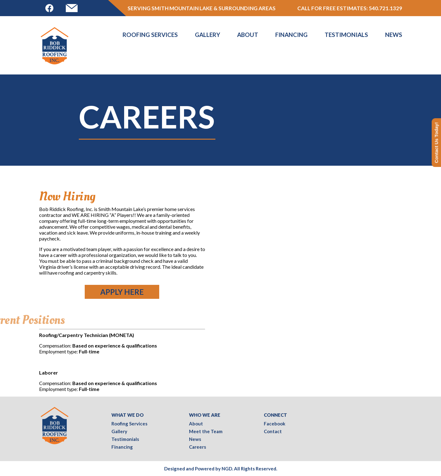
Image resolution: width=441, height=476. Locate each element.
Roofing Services (150, 34)
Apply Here (122, 291)
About (247, 34)
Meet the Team (206, 431)
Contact (273, 431)
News (393, 34)
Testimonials (346, 34)
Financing (291, 34)
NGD (227, 468)
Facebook (274, 423)
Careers (197, 447)
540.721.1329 (385, 8)
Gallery (207, 34)
